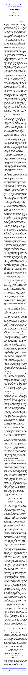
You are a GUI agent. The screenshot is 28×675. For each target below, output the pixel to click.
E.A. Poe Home (17, 670)
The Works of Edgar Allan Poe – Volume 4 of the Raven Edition (14, 668)
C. (21, 21)
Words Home (9, 670)
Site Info (23, 670)
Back (4, 670)
